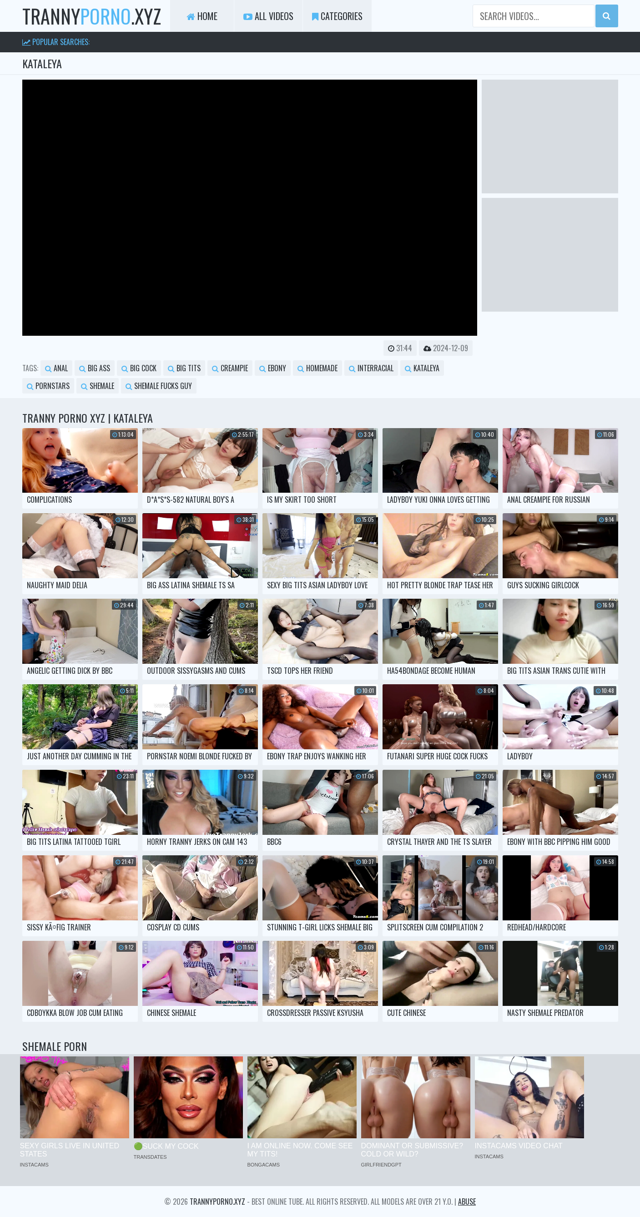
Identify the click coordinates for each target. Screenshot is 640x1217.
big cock (138, 368)
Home (201, 16)
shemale (97, 385)
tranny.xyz (91, 16)
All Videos (268, 16)
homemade (317, 368)
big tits (184, 368)
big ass (94, 368)
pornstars (48, 385)
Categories (337, 16)
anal (56, 368)
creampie (230, 368)
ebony (272, 368)
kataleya (422, 368)
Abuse (467, 1201)
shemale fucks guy (159, 385)
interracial (371, 368)
